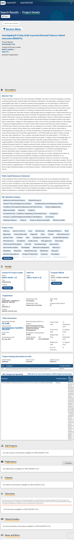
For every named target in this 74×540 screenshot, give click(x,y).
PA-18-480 (5, 323)
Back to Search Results (11, 23)
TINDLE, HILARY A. (34, 278)
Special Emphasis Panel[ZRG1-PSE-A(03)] (13, 328)
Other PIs (5, 52)
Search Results (9, 12)
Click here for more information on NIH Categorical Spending (50, 374)
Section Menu (12, 29)
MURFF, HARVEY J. (9, 278)
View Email (7, 288)
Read (7, 258)
